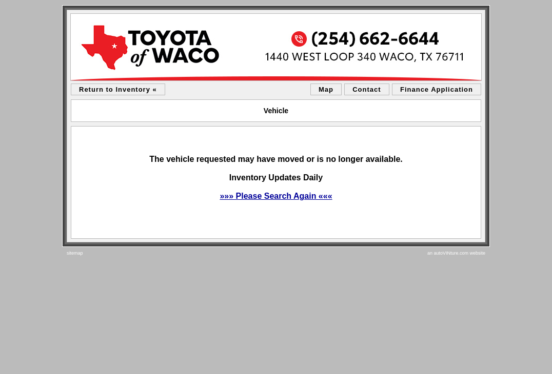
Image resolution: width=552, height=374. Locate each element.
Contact (366, 89)
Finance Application (436, 89)
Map (326, 89)
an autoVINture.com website (456, 253)
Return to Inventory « (118, 89)
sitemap (75, 253)
